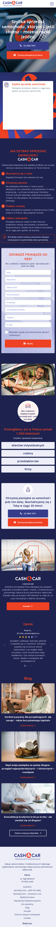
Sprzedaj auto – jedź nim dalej (27, 855)
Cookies (27, 883)
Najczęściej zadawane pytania (27, 866)
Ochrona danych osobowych (27, 880)
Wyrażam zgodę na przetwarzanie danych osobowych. (29, 300)
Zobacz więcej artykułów (26, 798)
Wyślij (30, 311)
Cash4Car (27, 852)
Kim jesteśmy (27, 869)
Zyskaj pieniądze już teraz (30, 55)
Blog (27, 873)
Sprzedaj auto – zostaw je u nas (27, 859)
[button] (4, 611)
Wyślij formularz (27, 862)
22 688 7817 (29, 45)
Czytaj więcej (26, 691)
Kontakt (26, 573)
